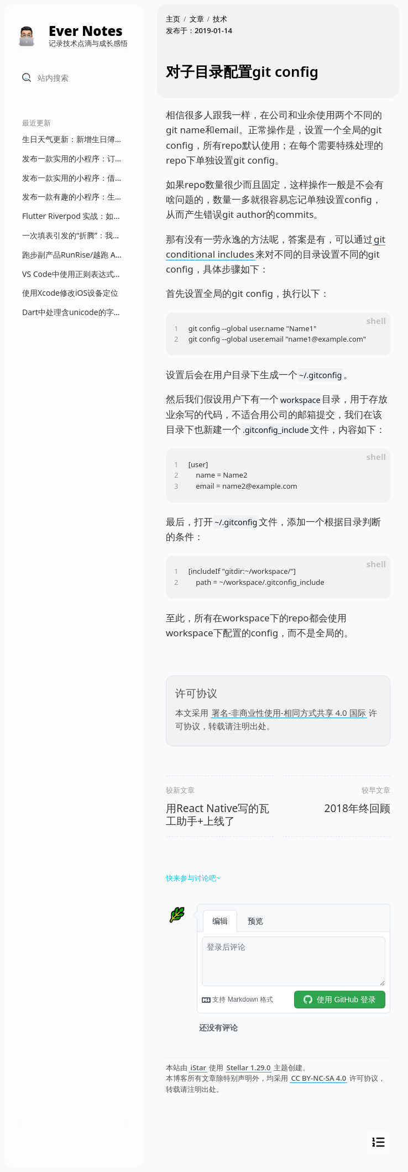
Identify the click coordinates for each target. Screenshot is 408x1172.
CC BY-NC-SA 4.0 (318, 1078)
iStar (198, 1067)
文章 (197, 19)
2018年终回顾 (357, 808)
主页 (173, 19)
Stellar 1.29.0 (249, 1067)
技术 (220, 19)
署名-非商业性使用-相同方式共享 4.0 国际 (289, 712)
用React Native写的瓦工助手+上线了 (217, 814)
